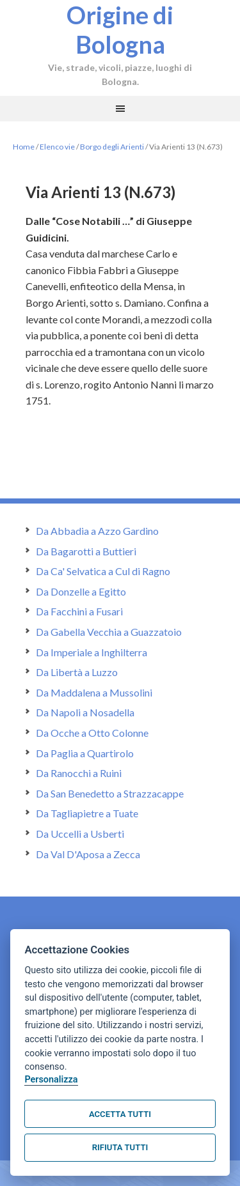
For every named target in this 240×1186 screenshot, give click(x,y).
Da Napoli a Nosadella (85, 712)
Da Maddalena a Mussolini (94, 692)
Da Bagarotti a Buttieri (86, 551)
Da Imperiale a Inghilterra (91, 652)
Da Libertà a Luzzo (77, 672)
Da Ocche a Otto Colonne (92, 733)
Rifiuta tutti (120, 1147)
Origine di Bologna (120, 29)
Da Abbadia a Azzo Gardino (97, 531)
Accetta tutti (120, 1114)
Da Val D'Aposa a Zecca (88, 854)
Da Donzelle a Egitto (81, 591)
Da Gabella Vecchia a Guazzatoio (109, 632)
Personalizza (50, 1079)
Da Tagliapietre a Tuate (87, 813)
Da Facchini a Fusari (79, 611)
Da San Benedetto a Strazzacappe (110, 793)
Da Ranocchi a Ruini (79, 773)
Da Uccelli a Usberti (80, 834)
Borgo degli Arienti (112, 146)
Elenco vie (57, 146)
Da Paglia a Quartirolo (85, 753)
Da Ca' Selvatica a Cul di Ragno (103, 571)
